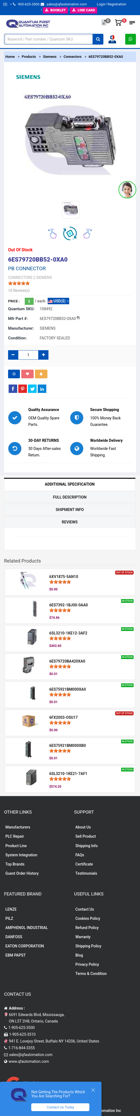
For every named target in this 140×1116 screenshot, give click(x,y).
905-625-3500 (26, 4)
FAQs (79, 855)
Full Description (70, 497)
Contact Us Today (60, 1107)
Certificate (84, 864)
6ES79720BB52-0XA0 (106, 57)
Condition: (17, 338)
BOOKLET (55, 10)
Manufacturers (17, 827)
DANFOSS (13, 937)
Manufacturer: (21, 328)
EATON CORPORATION (24, 946)
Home (10, 57)
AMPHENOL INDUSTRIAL (26, 927)
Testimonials (86, 873)
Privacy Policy (87, 964)
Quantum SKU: (21, 308)
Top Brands (14, 864)
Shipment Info (70, 509)
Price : (14, 301)
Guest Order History (22, 873)
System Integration (21, 855)
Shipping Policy (88, 946)
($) (7, 4)
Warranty (82, 937)
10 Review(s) (19, 290)
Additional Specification (70, 484)
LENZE (11, 909)
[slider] (19, 283)
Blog (79, 955)
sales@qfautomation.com (64, 4)
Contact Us (84, 909)
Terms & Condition (91, 973)
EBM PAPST (15, 955)
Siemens (50, 57)
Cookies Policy (87, 918)
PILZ (9, 918)
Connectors (73, 57)
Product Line (16, 846)
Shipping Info (86, 846)
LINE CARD (83, 10)
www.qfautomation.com (29, 1061)
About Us (83, 827)
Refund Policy (87, 927)
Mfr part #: (18, 318)
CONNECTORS (20, 277)
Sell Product (85, 836)
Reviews (70, 522)
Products (29, 57)
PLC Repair (14, 836)
